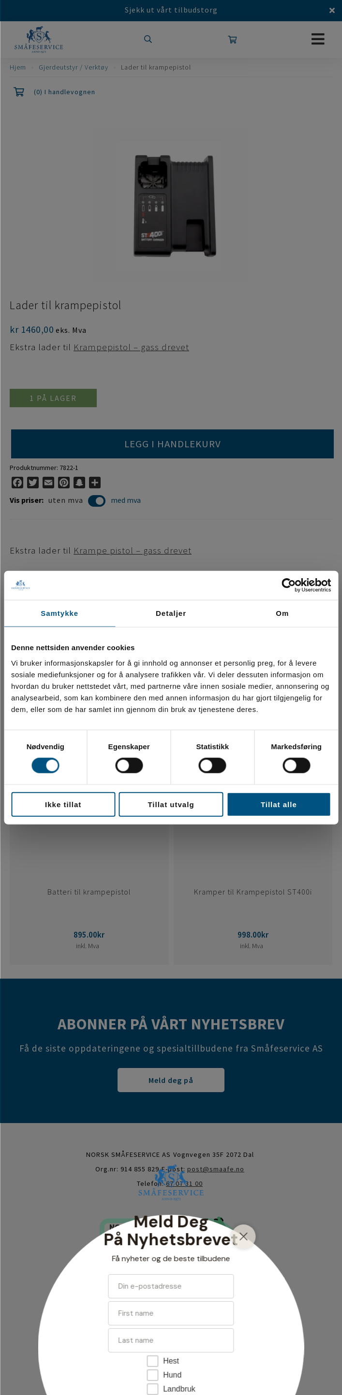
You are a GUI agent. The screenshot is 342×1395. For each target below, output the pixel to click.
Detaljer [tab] (171, 613)
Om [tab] (282, 613)
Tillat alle (279, 804)
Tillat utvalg (171, 804)
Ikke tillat (63, 804)
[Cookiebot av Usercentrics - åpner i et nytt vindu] (288, 585)
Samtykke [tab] (59, 613)
